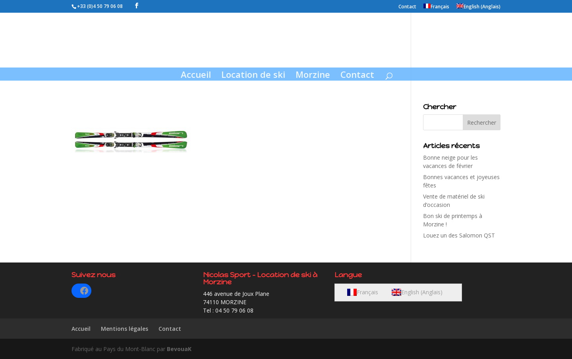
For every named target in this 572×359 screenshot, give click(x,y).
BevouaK (179, 349)
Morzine (313, 75)
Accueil (196, 75)
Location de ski (253, 75)
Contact (407, 7)
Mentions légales (124, 328)
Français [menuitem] (367, 292)
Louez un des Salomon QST (459, 235)
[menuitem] (436, 8)
